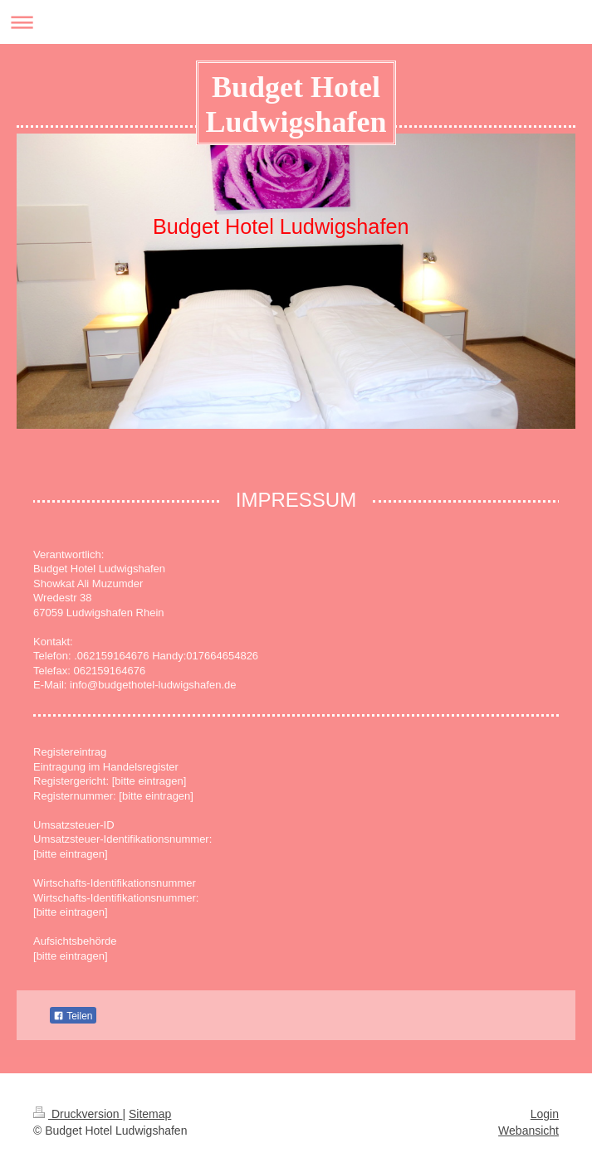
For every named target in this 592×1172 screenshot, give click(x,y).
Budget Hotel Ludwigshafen (295, 105)
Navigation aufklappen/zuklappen (296, 22)
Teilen (72, 1016)
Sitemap (150, 1114)
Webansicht (528, 1130)
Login (545, 1114)
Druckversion (77, 1114)
